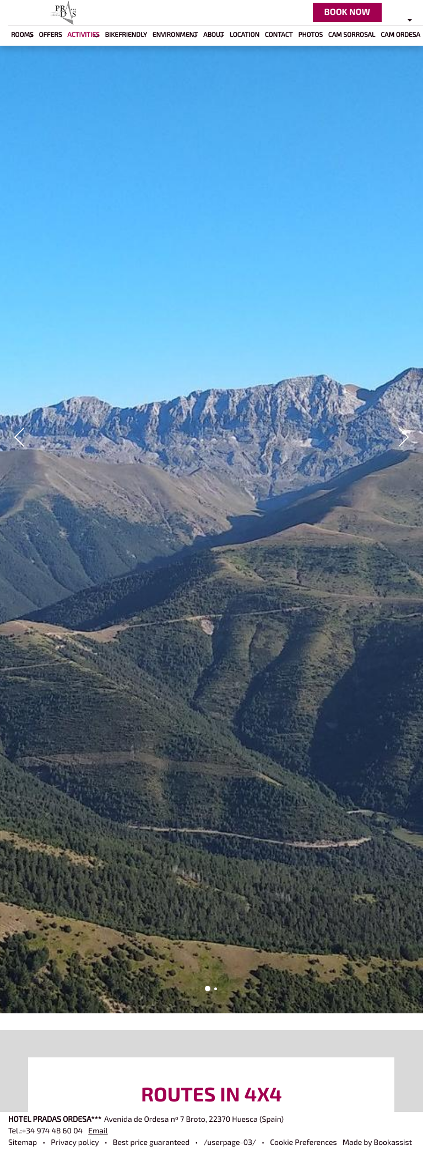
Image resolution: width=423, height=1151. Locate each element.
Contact (279, 35)
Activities (83, 35)
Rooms (22, 35)
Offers (50, 35)
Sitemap (22, 1143)
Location (244, 35)
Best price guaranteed (151, 1143)
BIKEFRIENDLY (126, 35)
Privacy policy (75, 1143)
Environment (175, 35)
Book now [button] (347, 12)
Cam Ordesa (400, 35)
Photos (310, 35)
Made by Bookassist (377, 1143)
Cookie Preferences (303, 1143)
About (213, 35)
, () (194, 1120)
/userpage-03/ (229, 1143)
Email (97, 1131)
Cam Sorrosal (351, 35)
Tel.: (45, 1131)
